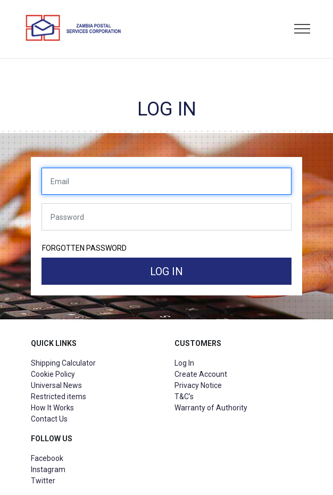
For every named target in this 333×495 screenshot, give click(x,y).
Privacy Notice (198, 385)
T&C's (184, 396)
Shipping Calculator (63, 363)
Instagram (48, 469)
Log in (166, 271)
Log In (184, 363)
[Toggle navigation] (302, 29)
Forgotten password (84, 248)
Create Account (200, 374)
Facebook (47, 458)
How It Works (52, 407)
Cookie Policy (53, 374)
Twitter (43, 480)
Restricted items (58, 396)
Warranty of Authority (210, 407)
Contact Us (49, 419)
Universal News (56, 385)
